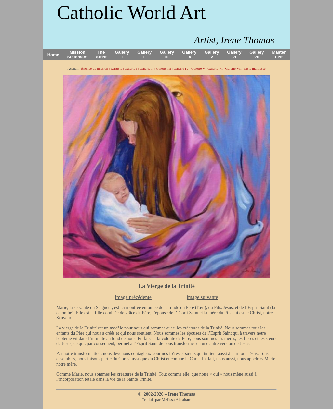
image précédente (133, 297)
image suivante (202, 297)
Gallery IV (189, 54)
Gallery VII (256, 54)
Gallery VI (234, 54)
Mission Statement (77, 54)
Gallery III (167, 54)
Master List (279, 54)
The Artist (101, 54)
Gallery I (122, 54)
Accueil (72, 68)
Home (53, 54)
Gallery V (212, 54)
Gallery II (144, 54)
